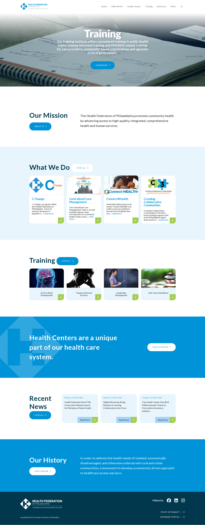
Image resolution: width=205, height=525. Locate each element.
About (104, 8)
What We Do (117, 8)
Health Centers (134, 8)
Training (149, 8)
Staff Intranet (171, 512)
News (173, 8)
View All (81, 168)
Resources (161, 8)
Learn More (101, 69)
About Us (39, 126)
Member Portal (171, 517)
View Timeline (41, 471)
